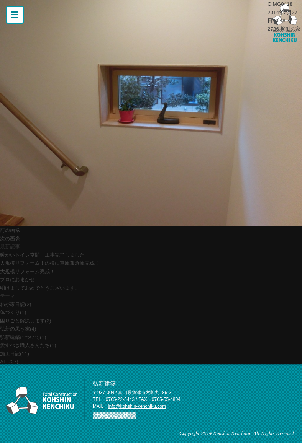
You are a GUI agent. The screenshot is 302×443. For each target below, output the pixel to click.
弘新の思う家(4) (18, 329)
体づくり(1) (13, 312)
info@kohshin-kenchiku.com (137, 406)
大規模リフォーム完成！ (27, 271)
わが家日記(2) (15, 304)
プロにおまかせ (17, 279)
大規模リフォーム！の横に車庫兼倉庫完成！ (50, 263)
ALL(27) (9, 362)
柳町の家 (290, 29)
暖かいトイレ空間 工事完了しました (42, 255)
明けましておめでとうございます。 (40, 288)
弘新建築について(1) (23, 337)
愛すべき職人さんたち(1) (28, 345)
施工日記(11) (14, 354)
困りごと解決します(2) (25, 321)
